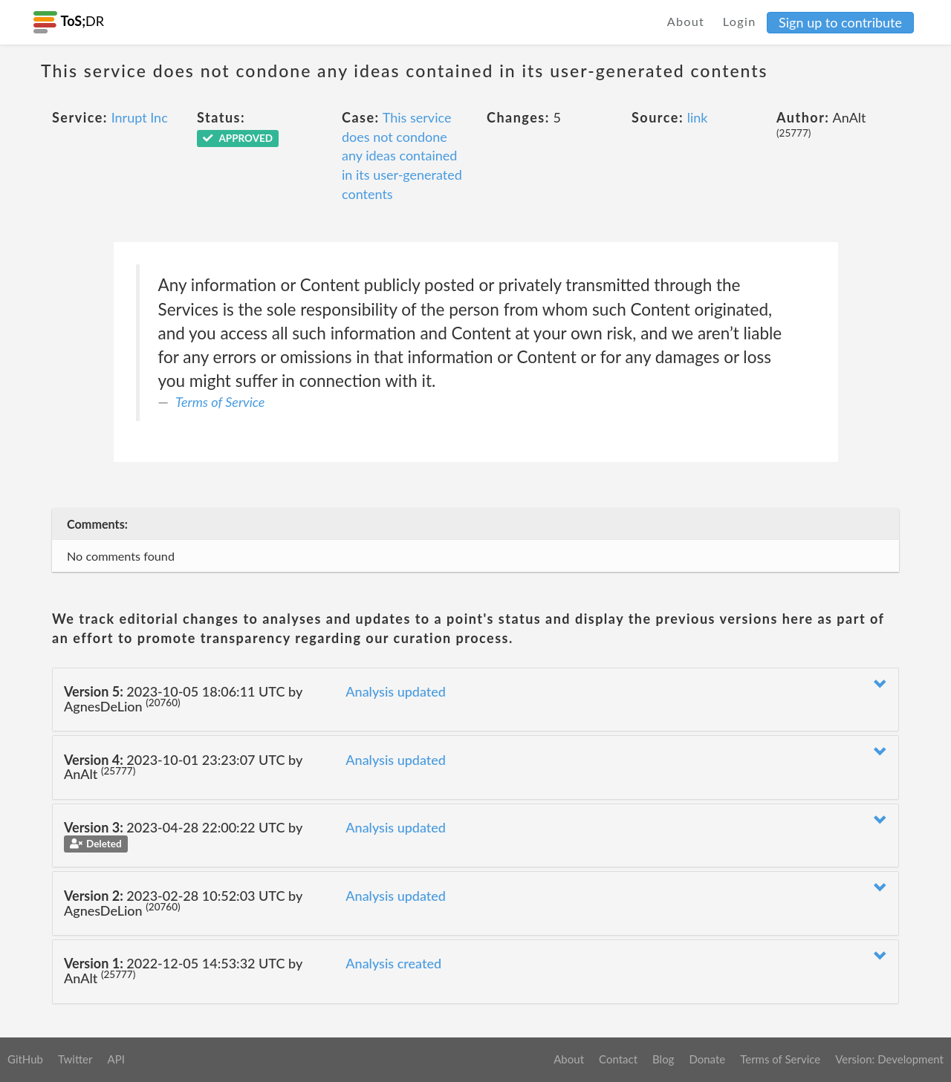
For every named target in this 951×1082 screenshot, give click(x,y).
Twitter (75, 1059)
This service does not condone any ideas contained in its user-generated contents (402, 155)
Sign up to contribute (840, 22)
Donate (707, 1059)
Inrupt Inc (139, 117)
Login (739, 21)
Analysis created (393, 963)
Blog (663, 1059)
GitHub (25, 1059)
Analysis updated (395, 691)
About (686, 21)
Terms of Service (219, 402)
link (697, 117)
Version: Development (889, 1059)
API (115, 1059)
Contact (618, 1059)
